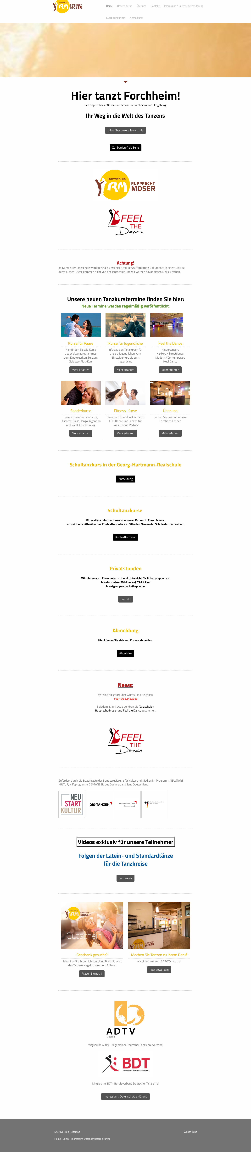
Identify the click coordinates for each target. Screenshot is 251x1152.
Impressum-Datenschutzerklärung (90, 1139)
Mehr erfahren (80, 370)
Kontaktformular (125, 537)
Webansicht (190, 1132)
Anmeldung (125, 479)
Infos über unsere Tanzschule (125, 130)
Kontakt (125, 599)
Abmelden (125, 653)
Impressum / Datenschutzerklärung (125, 1096)
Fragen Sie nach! (92, 973)
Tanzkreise (125, 878)
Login (66, 1139)
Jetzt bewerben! (159, 969)
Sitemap (75, 1132)
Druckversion (62, 1132)
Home (57, 1139)
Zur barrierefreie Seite (125, 147)
